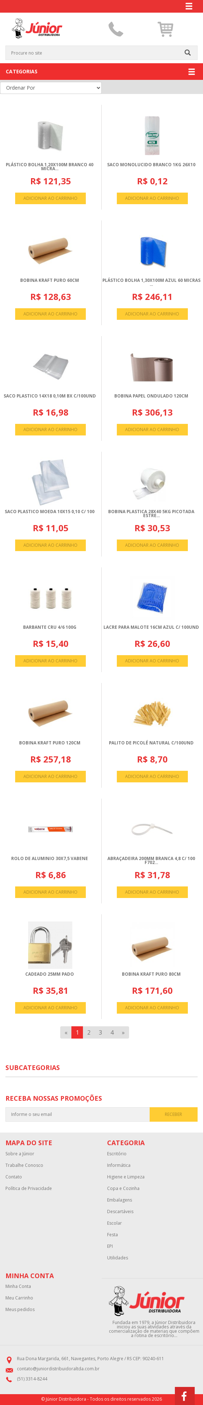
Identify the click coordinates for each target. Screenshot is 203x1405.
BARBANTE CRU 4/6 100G (49, 627)
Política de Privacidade (28, 1188)
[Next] (123, 1032)
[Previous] (66, 1032)
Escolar (114, 1223)
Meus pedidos (20, 1309)
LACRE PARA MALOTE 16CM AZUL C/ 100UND (151, 627)
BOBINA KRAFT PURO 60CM (49, 280)
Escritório (117, 1154)
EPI (110, 1246)
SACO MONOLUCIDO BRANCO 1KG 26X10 (151, 164)
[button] (166, 29)
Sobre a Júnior (19, 1154)
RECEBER (173, 1114)
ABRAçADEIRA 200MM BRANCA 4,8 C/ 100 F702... (151, 860)
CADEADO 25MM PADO (49, 974)
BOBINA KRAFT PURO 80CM (151, 974)
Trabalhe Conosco (24, 1165)
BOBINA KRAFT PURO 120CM (49, 743)
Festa (112, 1235)
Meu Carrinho (19, 1298)
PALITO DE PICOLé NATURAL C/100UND (151, 743)
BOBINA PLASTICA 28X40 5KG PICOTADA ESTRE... (151, 514)
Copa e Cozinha (123, 1188)
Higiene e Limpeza (126, 1177)
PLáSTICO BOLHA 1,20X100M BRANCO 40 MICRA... (49, 167)
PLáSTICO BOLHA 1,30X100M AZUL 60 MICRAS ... (151, 282)
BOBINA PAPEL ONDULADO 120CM (151, 396)
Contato (13, 1177)
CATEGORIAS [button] (100, 72)
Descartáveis (120, 1211)
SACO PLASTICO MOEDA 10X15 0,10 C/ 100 (49, 511)
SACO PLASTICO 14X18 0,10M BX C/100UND (50, 396)
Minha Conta (18, 1286)
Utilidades (117, 1258)
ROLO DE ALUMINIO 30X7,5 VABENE (49, 858)
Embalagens (119, 1200)
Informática (119, 1165)
